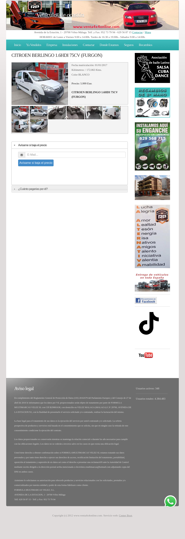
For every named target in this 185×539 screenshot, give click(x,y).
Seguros (129, 45)
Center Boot (125, 515)
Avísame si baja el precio (35, 162)
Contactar (137, 32)
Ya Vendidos (33, 45)
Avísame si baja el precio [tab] (30, 145)
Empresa (52, 45)
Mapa (148, 32)
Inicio (17, 45)
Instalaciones (70, 45)
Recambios (145, 45)
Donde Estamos (109, 45)
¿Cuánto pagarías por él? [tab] (30, 189)
